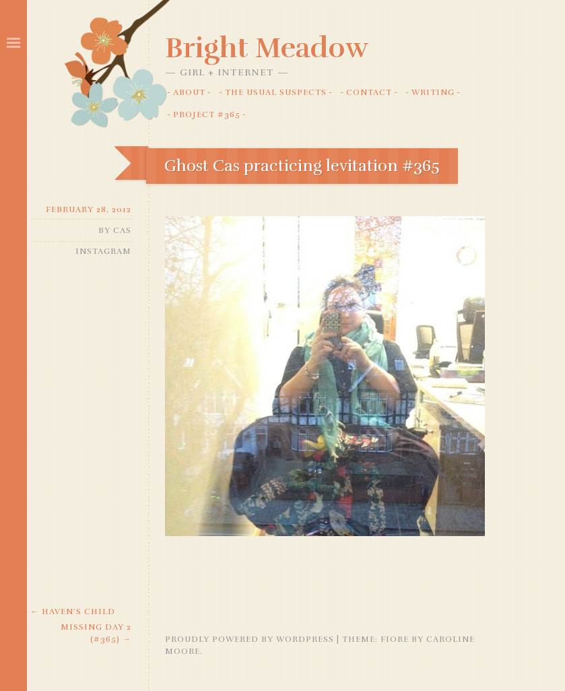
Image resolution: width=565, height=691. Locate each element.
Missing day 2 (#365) (96, 633)
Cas (122, 230)
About (189, 92)
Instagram (103, 251)
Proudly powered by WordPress (249, 639)
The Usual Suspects (276, 92)
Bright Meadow (266, 47)
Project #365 (206, 114)
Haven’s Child (72, 611)
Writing (433, 92)
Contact (369, 92)
